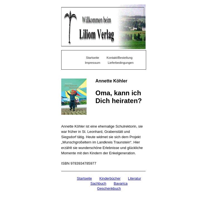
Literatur (134, 178)
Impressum (92, 62)
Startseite (84, 178)
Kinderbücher (110, 178)
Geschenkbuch (109, 188)
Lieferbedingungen (121, 62)
